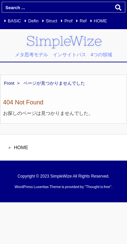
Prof (68, 20)
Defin (33, 20)
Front (9, 83)
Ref (83, 20)
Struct (51, 20)
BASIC (14, 20)
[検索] (118, 7)
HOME (100, 20)
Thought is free (98, 187)
